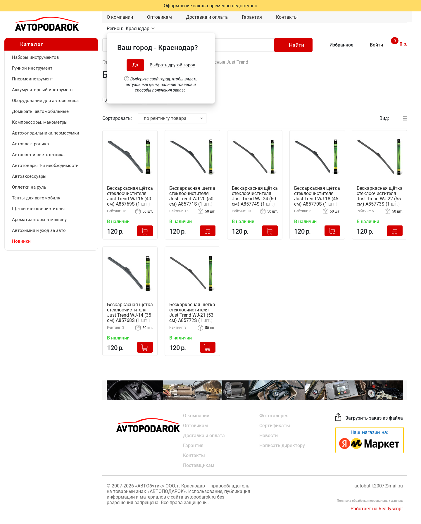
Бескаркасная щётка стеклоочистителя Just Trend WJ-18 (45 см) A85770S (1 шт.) (317, 196)
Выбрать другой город (172, 65)
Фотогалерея (274, 415)
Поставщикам (198, 465)
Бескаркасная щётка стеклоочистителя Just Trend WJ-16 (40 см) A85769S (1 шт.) (130, 196)
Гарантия (252, 17)
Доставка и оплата (207, 17)
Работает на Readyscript (377, 508)
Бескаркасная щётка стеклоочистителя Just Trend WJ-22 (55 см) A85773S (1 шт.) (380, 196)
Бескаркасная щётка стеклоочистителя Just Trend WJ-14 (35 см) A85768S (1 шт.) (130, 312)
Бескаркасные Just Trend (221, 62)
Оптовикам (159, 17)
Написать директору (282, 445)
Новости (268, 435)
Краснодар (138, 28)
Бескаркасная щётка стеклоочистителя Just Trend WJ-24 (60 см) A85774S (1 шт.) (255, 196)
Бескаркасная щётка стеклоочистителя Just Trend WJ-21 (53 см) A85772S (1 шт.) (192, 312)
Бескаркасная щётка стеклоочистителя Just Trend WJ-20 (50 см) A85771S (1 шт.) (192, 196)
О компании (120, 17)
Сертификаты (274, 425)
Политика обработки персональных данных (370, 501)
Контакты (287, 17)
